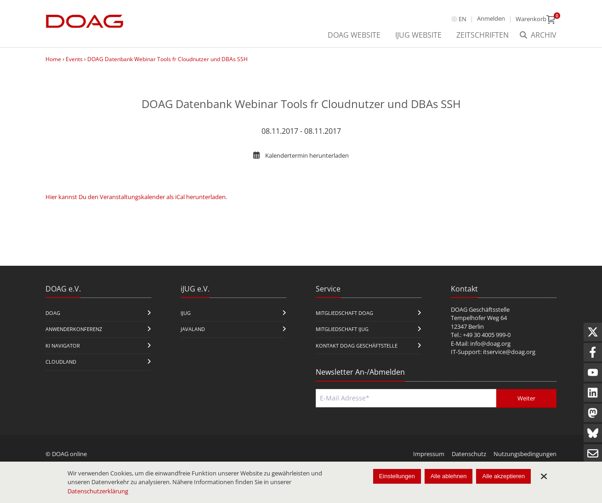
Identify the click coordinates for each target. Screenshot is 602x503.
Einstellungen (397, 476)
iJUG (186, 312)
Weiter (526, 398)
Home (53, 59)
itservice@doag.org (509, 352)
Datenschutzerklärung (98, 491)
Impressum (428, 454)
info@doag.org (490, 343)
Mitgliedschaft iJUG (342, 329)
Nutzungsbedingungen (525, 454)
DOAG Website (354, 35)
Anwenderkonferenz (73, 329)
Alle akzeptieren (503, 476)
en (462, 19)
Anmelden (491, 18)
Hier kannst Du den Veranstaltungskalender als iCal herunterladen (135, 197)
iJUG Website (418, 35)
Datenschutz (469, 454)
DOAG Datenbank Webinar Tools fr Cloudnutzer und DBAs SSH (167, 59)
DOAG (52, 312)
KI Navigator (62, 345)
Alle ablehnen (449, 476)
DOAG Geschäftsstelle (480, 309)
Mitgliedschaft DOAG (344, 312)
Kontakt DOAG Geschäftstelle (357, 345)
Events (74, 59)
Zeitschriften (482, 35)
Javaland (193, 329)
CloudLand (60, 361)
